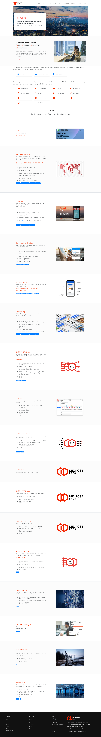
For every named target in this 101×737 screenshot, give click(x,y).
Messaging (31, 719)
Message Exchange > (23, 625)
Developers (8, 722)
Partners (53, 731)
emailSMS (30, 164)
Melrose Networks (9, 730)
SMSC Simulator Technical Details (24, 558)
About (7, 728)
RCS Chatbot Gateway (21, 288)
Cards (17, 318)
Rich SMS (35, 162)
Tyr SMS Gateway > (23, 154)
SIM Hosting (41, 162)
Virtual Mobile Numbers (21, 164)
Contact (7, 726)
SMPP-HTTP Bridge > (23, 491)
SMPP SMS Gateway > (24, 352)
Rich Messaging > (22, 312)
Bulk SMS (30, 726)
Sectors (7, 721)
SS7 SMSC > (20, 683)
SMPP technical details (21, 162)
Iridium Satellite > (22, 650)
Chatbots (30, 722)
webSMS (30, 162)
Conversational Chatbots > (25, 243)
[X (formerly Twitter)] (52, 719)
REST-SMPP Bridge (20, 360)
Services (7, 719)
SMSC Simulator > (22, 551)
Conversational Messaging (34, 721)
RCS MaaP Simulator (21, 290)
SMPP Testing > (21, 590)
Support (7, 724)
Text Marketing (32, 724)
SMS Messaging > (22, 131)
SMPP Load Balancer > (24, 434)
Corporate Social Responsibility (58, 724)
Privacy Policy (54, 722)
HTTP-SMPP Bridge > (23, 521)
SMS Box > (20, 399)
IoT (29, 728)
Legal (53, 729)
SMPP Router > (21, 470)
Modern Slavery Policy (56, 726)
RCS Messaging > (22, 282)
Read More (20, 59)
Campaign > (20, 201)
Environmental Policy (56, 727)
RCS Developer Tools (32, 288)
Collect (17, 209)
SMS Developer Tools (21, 135)
